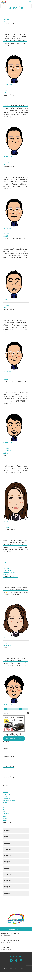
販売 (4, 809)
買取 (4, 811)
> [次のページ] (23, 709)
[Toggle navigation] (30, 2)
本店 (4, 805)
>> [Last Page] (26, 709)
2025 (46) (7, 830)
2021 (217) (7, 856)
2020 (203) (7, 862)
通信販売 (5, 816)
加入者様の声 (6, 798)
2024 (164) (7, 837)
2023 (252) (7, 843)
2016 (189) (7, 887)
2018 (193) (7, 875)
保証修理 (5, 796)
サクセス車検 (6, 794)
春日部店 (5, 803)
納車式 (4, 807)
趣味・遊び (6, 814)
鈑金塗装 (5, 818)
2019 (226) (7, 868)
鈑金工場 (5, 820)
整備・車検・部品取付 (9, 800)
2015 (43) (7, 893)
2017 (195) (7, 881)
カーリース (5, 792)
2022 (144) (7, 849)
